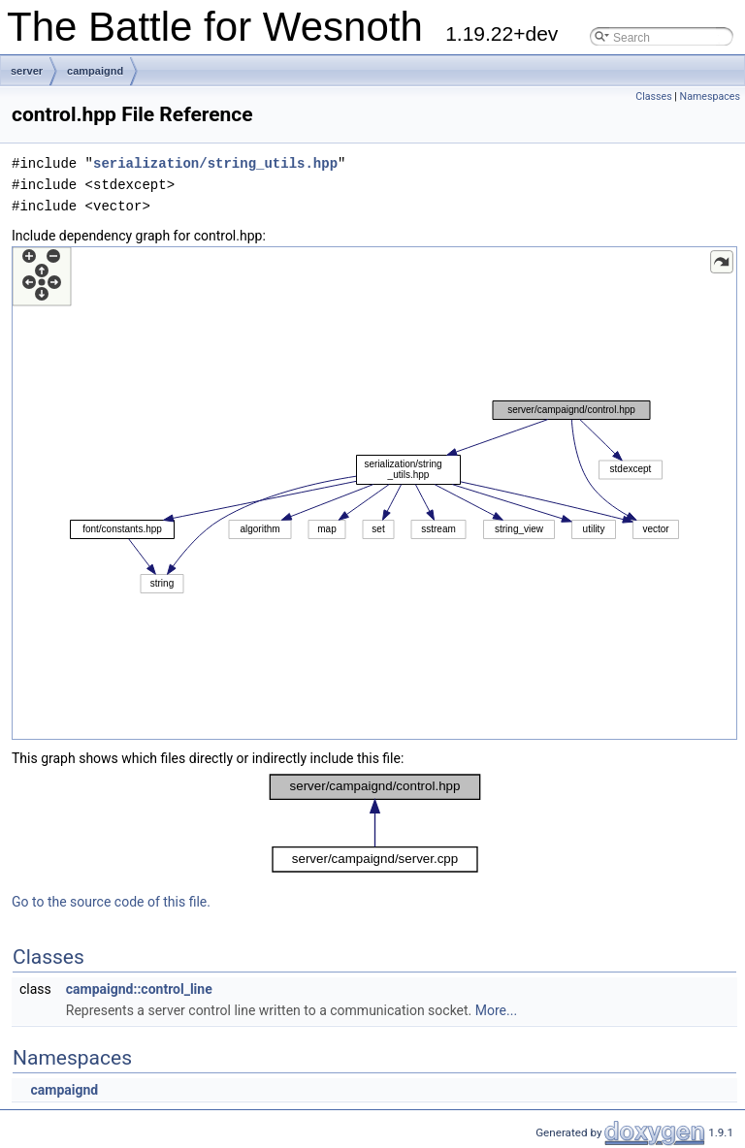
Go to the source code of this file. (111, 901)
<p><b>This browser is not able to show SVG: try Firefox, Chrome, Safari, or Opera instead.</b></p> (374, 493)
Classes (653, 96)
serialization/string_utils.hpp (215, 163)
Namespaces (710, 96)
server (27, 71)
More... (496, 1010)
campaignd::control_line (139, 989)
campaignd (95, 71)
